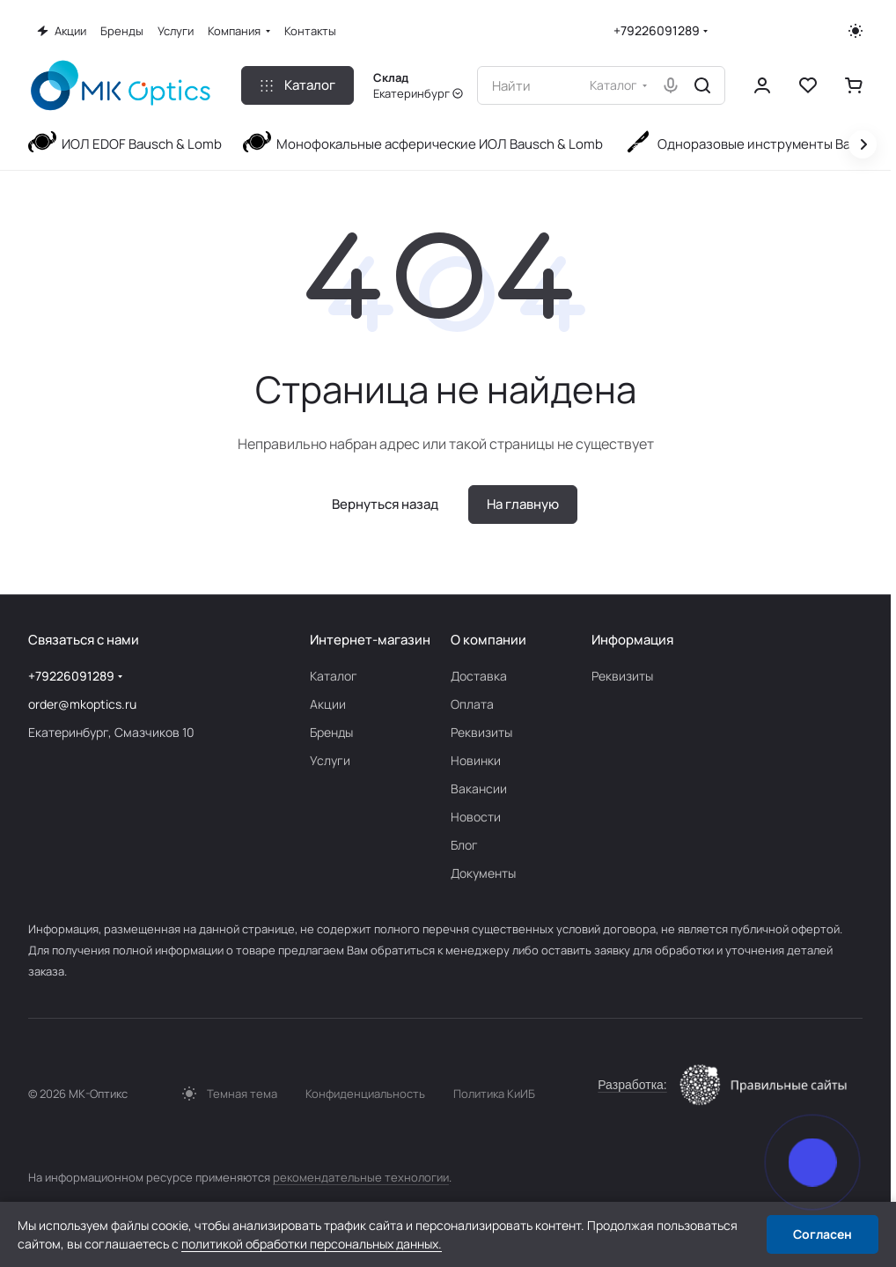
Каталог (333, 675)
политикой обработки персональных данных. (311, 1243)
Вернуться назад (385, 504)
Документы (483, 873)
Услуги (330, 760)
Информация (632, 639)
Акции (328, 704)
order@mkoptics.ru (82, 704)
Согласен (822, 1234)
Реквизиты (481, 732)
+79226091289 (656, 30)
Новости (476, 816)
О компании (488, 639)
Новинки (476, 760)
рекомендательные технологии (361, 1177)
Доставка (479, 675)
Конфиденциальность (365, 1093)
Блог (464, 844)
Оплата (472, 704)
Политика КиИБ (494, 1093)
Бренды (331, 732)
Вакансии (479, 788)
